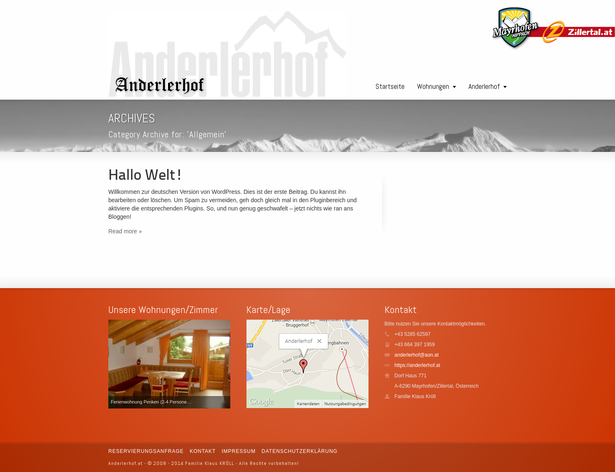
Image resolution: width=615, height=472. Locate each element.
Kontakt (203, 451)
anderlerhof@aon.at (417, 355)
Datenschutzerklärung (299, 451)
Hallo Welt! (145, 176)
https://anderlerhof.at (417, 365)
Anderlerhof (484, 86)
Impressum (239, 451)
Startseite (390, 86)
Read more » (125, 231)
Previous (116, 364)
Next (222, 364)
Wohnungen (433, 86)
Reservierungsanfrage (146, 451)
